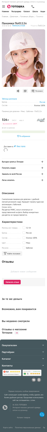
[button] (41, 414)
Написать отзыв (18, 26)
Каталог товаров (23, 417)
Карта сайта (8, 427)
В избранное (23, 136)
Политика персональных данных (28, 427)
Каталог (27, 11)
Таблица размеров (9, 99)
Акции (42, 11)
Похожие (37, 91)
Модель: (34, 25)
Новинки (5, 11)
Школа (35, 11)
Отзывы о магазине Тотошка (14, 331)
